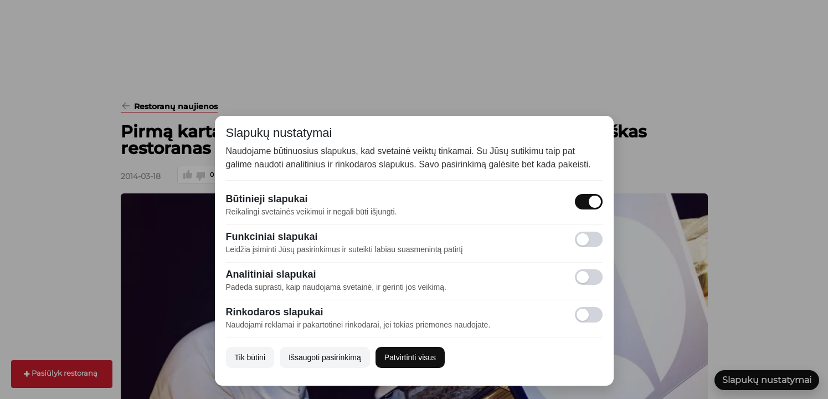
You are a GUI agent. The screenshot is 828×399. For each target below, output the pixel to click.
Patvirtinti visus (410, 357)
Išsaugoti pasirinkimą (325, 357)
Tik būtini (250, 357)
